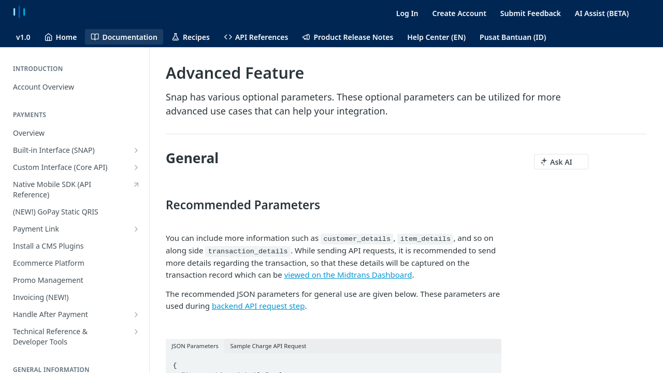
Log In (407, 13)
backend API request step (258, 305)
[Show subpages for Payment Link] (136, 229)
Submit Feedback (530, 13)
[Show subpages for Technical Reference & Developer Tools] (136, 331)
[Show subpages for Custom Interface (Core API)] (136, 167)
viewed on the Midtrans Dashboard (348, 274)
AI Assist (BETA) (602, 13)
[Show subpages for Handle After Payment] (136, 314)
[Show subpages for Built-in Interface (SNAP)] (136, 150)
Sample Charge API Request (268, 346)
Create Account (459, 13)
